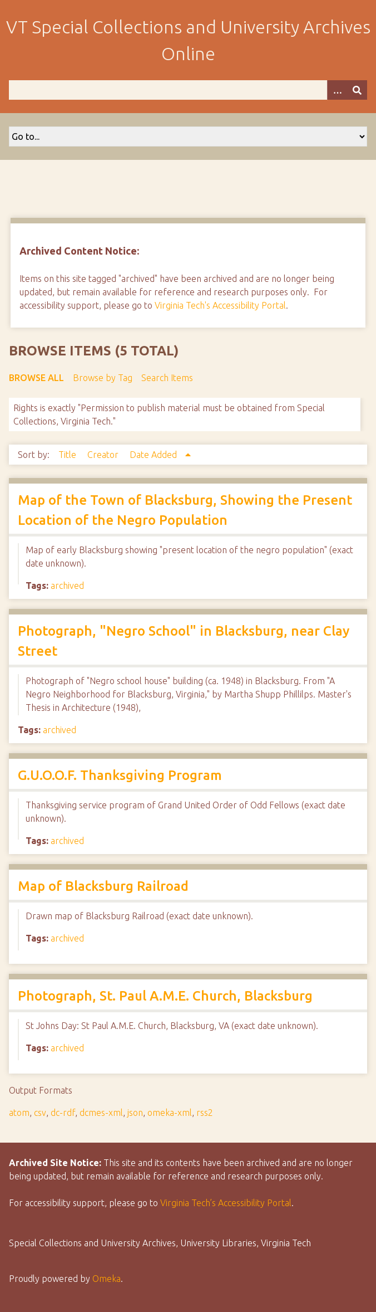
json (135, 1113)
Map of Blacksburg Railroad (103, 886)
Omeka (106, 1279)
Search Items (167, 378)
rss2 (204, 1113)
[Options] (337, 90)
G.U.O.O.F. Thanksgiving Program (120, 775)
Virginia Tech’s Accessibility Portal (225, 1203)
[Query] (188, 90)
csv (40, 1113)
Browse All (36, 378)
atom (19, 1113)
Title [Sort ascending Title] (68, 455)
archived (67, 586)
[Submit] (357, 90)
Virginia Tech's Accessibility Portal (220, 305)
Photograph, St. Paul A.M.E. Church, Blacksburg (165, 995)
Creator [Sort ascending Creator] (104, 455)
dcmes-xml (101, 1113)
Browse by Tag (102, 378)
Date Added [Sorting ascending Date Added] (154, 455)
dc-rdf (63, 1113)
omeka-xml (169, 1113)
